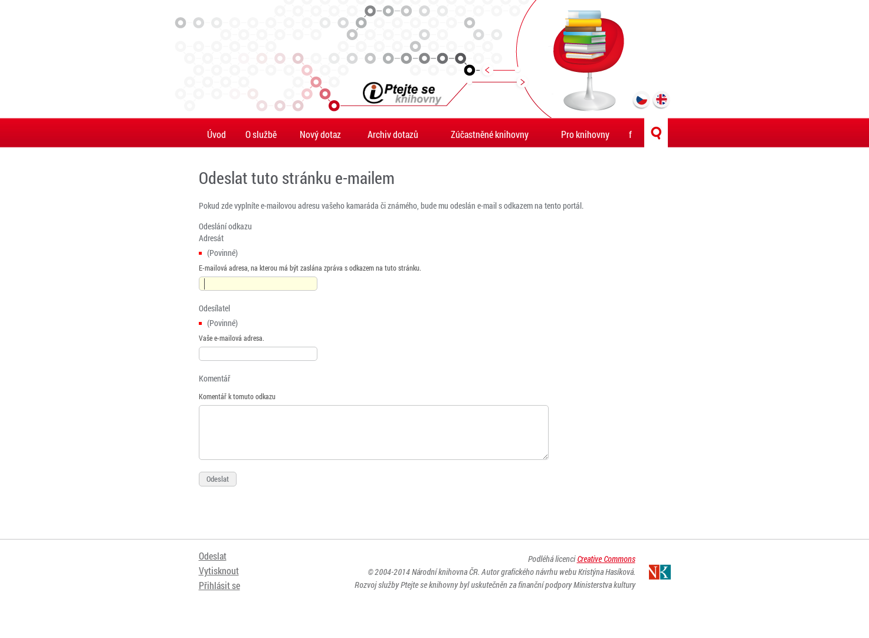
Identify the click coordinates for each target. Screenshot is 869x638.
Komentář (214, 378)
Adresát (211, 238)
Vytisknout (219, 570)
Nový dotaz (320, 134)
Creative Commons (606, 558)
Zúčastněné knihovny (490, 134)
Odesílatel (214, 308)
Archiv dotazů (393, 134)
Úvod (216, 134)
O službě (261, 134)
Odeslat (213, 556)
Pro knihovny (585, 134)
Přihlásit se (219, 585)
